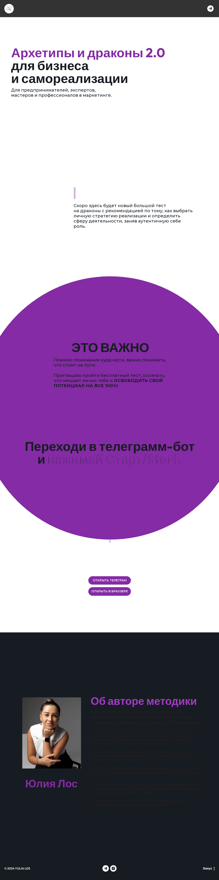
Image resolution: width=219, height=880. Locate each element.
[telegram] (210, 8)
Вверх (209, 868)
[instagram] (113, 868)
